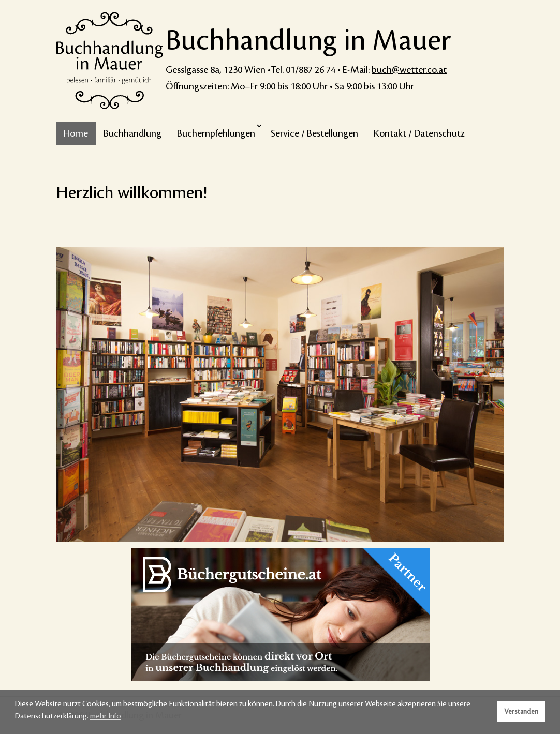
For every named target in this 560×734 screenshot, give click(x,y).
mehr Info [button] (105, 716)
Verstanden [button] (521, 711)
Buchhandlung (132, 133)
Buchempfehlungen (216, 133)
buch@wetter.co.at (409, 70)
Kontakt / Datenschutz (419, 133)
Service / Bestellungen (314, 133)
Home (76, 133)
